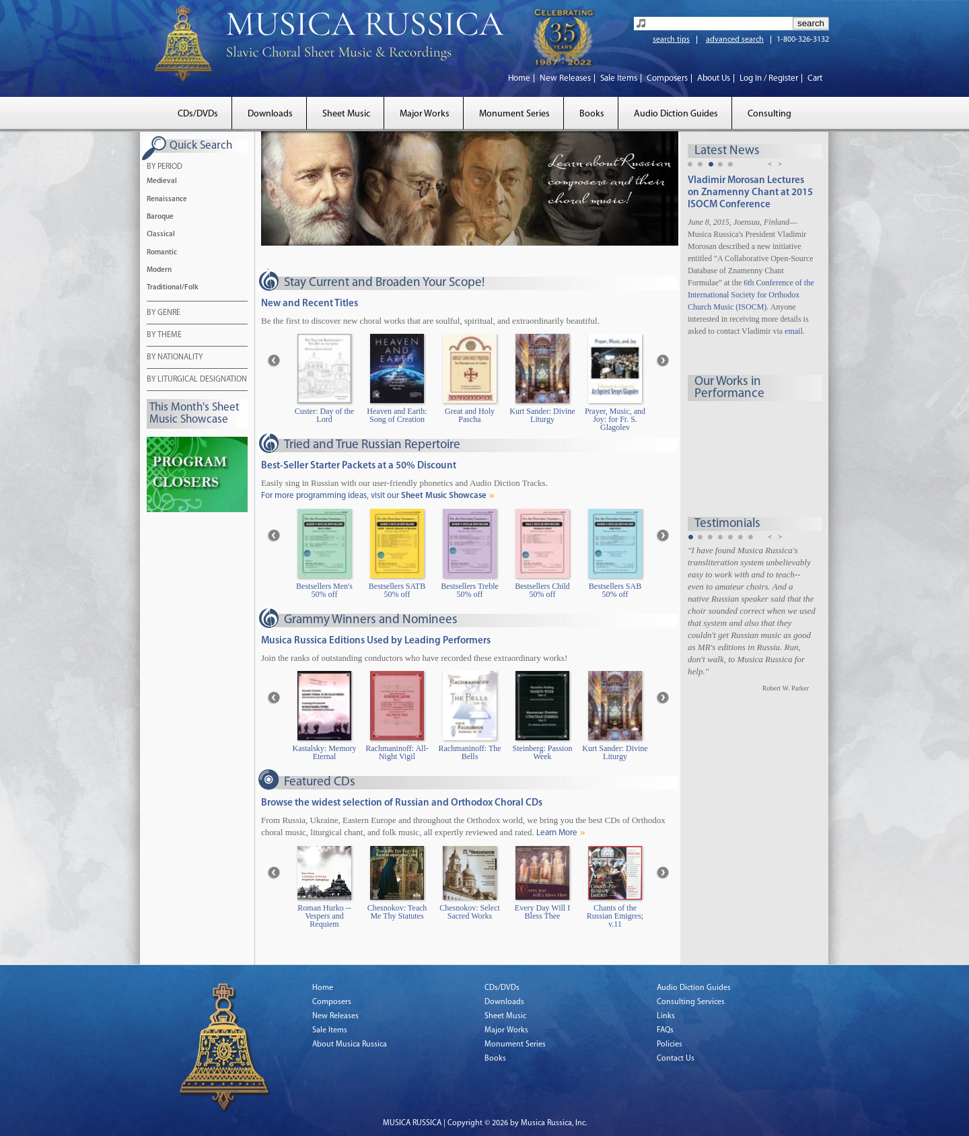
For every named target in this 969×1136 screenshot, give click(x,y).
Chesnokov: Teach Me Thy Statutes (397, 912)
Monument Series (514, 114)
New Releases (565, 78)
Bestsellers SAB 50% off (615, 590)
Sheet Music (346, 114)
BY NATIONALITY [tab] (175, 358)
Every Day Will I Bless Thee (542, 912)
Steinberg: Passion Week (543, 752)
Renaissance (167, 199)
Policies (669, 1044)
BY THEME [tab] (164, 335)
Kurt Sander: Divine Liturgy (542, 415)
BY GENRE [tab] (163, 313)
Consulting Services (691, 1002)
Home (519, 78)
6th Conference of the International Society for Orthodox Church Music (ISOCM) (751, 295)
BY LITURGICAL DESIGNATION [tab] (197, 380)
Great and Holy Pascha (470, 415)
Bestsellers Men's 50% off (324, 590)
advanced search (735, 40)
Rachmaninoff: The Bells (469, 752)
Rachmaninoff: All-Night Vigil (396, 752)
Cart (815, 78)
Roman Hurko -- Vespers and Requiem (324, 916)
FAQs (665, 1030)
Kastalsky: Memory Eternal (325, 752)
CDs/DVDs (198, 114)
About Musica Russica (349, 1044)
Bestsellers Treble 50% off (470, 590)
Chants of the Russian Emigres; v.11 (615, 916)
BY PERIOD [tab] (164, 167)
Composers (667, 78)
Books (591, 114)
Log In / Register (769, 78)
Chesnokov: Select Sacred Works (469, 912)
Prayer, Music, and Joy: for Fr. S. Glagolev (615, 419)
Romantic (162, 252)
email (794, 331)
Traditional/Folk (173, 287)
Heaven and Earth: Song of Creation (397, 415)
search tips (671, 40)
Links (666, 1016)
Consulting (769, 114)
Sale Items (618, 78)
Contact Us (675, 1059)
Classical (161, 234)
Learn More (556, 832)
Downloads (270, 114)
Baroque (160, 217)
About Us (713, 78)
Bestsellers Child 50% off (542, 590)
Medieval (162, 181)
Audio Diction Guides (676, 114)
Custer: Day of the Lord (324, 415)
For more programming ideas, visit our (374, 495)
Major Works (425, 114)
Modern (159, 270)
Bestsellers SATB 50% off (397, 590)
